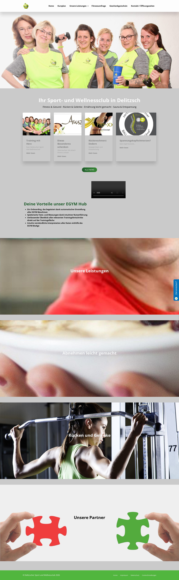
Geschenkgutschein (118, 6)
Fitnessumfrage (99, 6)
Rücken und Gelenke (89, 435)
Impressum (124, 575)
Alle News (89, 170)
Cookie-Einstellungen (149, 575)
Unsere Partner (89, 517)
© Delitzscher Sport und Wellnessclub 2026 (41, 575)
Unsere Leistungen (78, 6)
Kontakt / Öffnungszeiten (142, 6)
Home (51, 6)
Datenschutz (135, 575)
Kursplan (62, 6)
